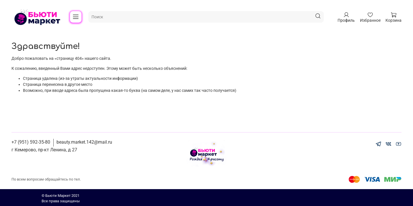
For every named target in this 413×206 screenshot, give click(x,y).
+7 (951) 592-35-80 (30, 142)
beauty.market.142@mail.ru (84, 142)
